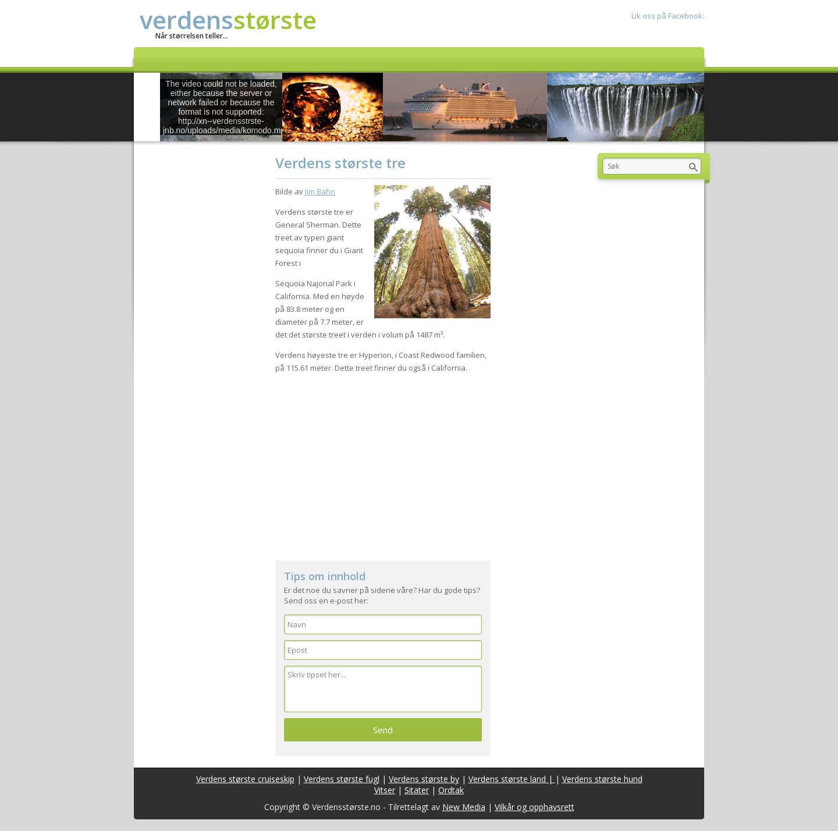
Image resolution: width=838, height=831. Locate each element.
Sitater (416, 790)
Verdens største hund (602, 778)
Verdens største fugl (341, 778)
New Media (463, 806)
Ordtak (451, 790)
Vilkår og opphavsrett (534, 806)
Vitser (384, 790)
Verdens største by (424, 778)
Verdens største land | (511, 778)
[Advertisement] (383, 461)
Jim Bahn (320, 191)
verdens (228, 19)
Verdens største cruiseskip (245, 778)
